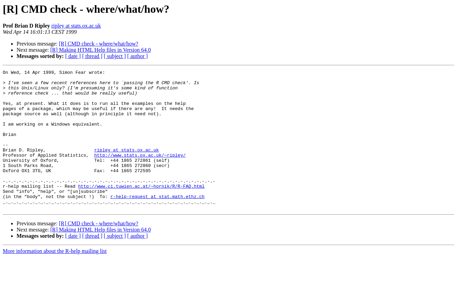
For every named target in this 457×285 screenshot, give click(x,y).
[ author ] (137, 56)
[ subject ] (115, 56)
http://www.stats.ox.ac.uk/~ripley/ (140, 172)
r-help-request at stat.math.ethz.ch (157, 222)
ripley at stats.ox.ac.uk (76, 26)
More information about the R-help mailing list (55, 279)
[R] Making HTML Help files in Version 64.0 (100, 50)
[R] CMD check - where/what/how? (98, 44)
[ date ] (73, 56)
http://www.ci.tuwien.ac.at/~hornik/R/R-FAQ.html (141, 210)
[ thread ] (92, 56)
